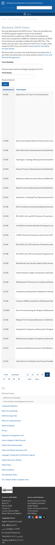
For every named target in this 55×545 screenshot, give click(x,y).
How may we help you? (8, 8)
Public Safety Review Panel (12, 445)
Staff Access (6, 501)
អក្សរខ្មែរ (10, 529)
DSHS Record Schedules (12, 398)
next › (30, 379)
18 (9, 379)
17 (4, 379)
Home (3, 19)
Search (50, 7)
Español (11, 521)
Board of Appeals (8, 425)
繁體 (8, 525)
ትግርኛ (20, 540)
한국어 (14, 525)
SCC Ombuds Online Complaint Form (15, 479)
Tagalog (5, 540)
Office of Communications (11, 421)
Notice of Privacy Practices (38, 508)
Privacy (4, 430)
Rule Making (32, 513)
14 (37, 374)
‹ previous (15, 374)
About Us (5, 503)
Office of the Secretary (14, 19)
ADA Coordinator (8, 470)
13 (33, 374)
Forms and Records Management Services (18, 401)
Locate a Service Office (10, 511)
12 (28, 374)
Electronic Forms (8, 393)
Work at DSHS (7, 506)
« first (5, 374)
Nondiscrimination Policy (37, 501)
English (5, 521)
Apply (5, 84)
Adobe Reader (33, 506)
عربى (4, 529)
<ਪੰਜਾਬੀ (17, 529)
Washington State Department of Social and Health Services (25, 3)
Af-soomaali (6, 532)
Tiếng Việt (5, 536)
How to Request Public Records (14, 440)
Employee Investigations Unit (13, 435)
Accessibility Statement (36, 503)
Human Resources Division (12, 460)
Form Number (8, 62)
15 (42, 374)
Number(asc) (8, 89)
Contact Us (6, 508)
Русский (18, 521)
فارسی (19, 536)
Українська (16, 532)
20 (19, 379)
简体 (3, 525)
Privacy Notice (33, 511)
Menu (27, 14)
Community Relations (10, 406)
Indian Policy (6, 465)
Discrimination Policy (9, 475)
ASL (3, 542)
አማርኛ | (13, 536)
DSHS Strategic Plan (9, 416)
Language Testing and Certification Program (18, 455)
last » (37, 379)
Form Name (7, 72)
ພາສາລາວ (12, 540)
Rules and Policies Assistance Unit (14, 450)
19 (14, 379)
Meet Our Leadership (10, 411)
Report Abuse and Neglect (11, 513)
